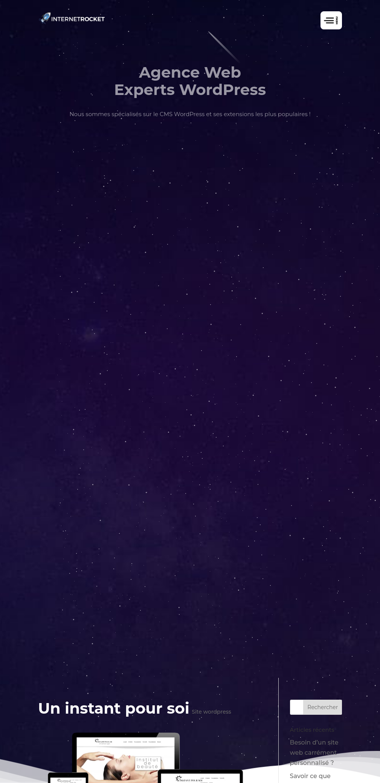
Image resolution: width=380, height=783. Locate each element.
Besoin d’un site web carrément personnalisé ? (314, 752)
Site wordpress (211, 711)
